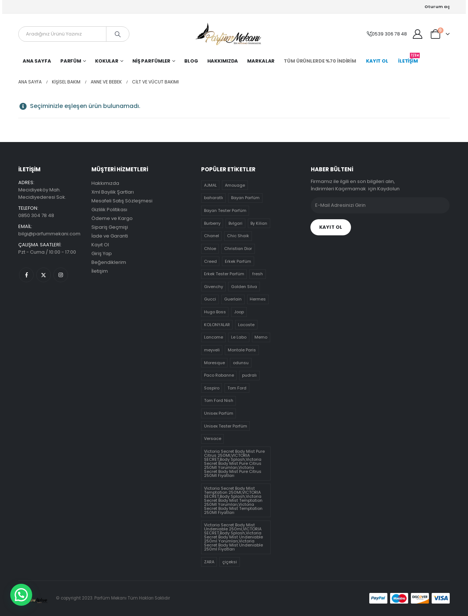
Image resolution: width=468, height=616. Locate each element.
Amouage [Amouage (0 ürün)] (235, 185)
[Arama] (117, 34)
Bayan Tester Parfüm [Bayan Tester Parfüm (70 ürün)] (225, 210)
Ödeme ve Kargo (112, 218)
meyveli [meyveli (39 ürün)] (212, 350)
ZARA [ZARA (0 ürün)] (209, 562)
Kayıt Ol (100, 244)
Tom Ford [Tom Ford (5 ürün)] (236, 388)
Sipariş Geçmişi (109, 227)
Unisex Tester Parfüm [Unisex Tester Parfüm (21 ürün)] (225, 426)
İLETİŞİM (409, 59)
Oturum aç (437, 7)
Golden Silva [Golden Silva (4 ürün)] (244, 287)
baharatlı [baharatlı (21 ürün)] (213, 198)
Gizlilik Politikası (109, 209)
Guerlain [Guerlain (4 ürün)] (233, 299)
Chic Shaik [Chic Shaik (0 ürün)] (238, 236)
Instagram (60, 275)
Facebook (26, 275)
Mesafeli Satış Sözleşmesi (121, 200)
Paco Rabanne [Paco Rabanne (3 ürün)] (219, 375)
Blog (191, 60)
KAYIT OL (377, 60)
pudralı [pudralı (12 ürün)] (249, 375)
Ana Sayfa (37, 60)
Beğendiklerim (108, 262)
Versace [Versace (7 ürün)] (212, 438)
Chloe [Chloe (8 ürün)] (210, 248)
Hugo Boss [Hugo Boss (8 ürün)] (215, 312)
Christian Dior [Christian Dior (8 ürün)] (238, 248)
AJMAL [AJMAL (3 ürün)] (210, 185)
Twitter (43, 275)
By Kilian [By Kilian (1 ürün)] (258, 223)
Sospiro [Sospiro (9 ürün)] (211, 388)
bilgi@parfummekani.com (49, 233)
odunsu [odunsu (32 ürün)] (241, 363)
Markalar (261, 60)
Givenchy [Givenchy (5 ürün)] (213, 287)
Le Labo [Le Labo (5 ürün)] (238, 337)
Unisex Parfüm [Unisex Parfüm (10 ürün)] (218, 413)
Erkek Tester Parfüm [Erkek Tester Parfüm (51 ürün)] (224, 274)
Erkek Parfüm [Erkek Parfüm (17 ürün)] (238, 261)
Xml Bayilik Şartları (112, 191)
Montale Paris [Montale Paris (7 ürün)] (242, 350)
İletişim (99, 271)
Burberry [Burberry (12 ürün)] (212, 223)
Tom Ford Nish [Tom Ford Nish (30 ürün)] (218, 400)
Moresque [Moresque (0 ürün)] (214, 363)
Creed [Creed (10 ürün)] (210, 261)
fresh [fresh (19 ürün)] (257, 274)
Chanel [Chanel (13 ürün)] (211, 236)
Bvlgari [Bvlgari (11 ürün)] (235, 223)
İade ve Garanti (109, 235)
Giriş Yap (101, 253)
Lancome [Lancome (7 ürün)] (213, 337)
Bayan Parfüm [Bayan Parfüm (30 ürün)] (245, 198)
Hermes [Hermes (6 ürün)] (258, 299)
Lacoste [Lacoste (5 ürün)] (246, 325)
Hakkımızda (222, 60)
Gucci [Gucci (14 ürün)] (210, 299)
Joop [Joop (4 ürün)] (239, 312)
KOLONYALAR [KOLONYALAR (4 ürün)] (217, 325)
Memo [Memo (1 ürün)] (260, 337)
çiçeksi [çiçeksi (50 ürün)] (229, 562)
